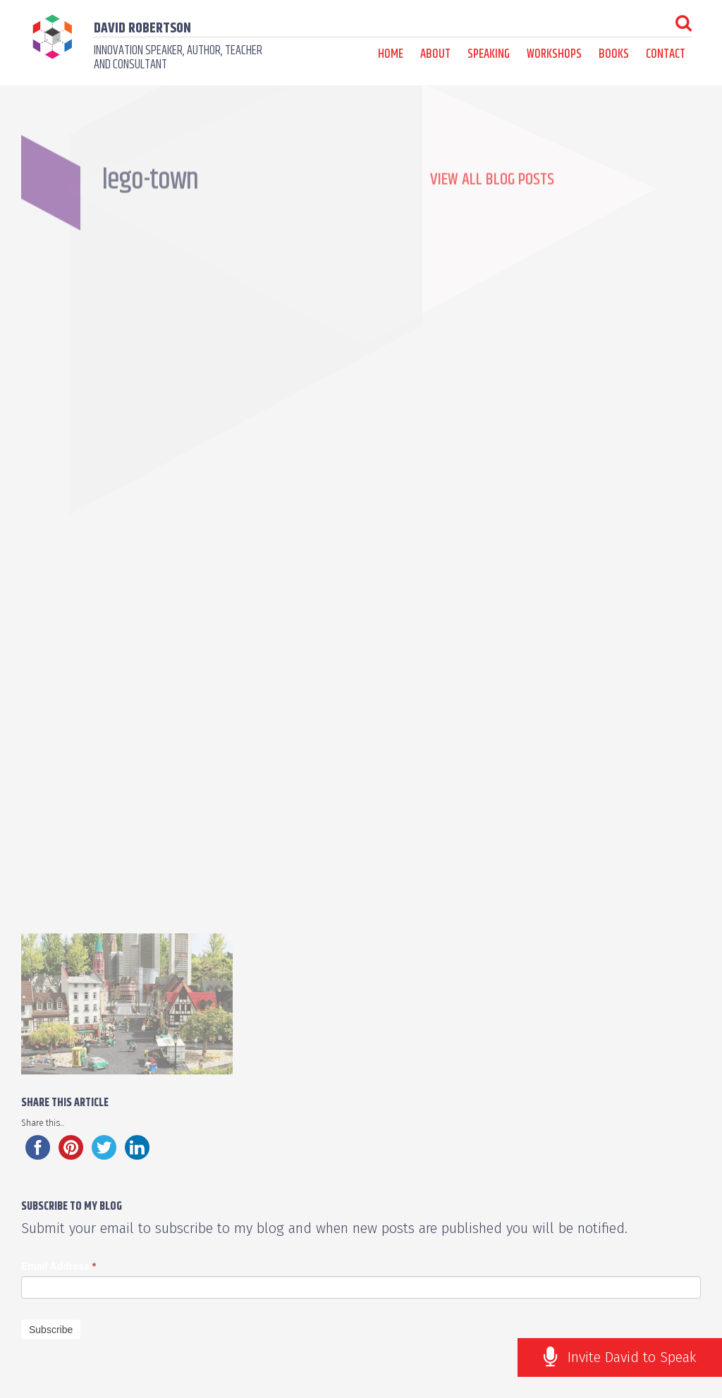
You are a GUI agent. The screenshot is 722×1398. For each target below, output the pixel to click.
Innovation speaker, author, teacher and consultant (178, 58)
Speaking (488, 54)
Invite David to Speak (632, 1357)
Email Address (58, 1266)
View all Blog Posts (492, 205)
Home (390, 54)
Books (614, 54)
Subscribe (51, 1329)
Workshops (554, 54)
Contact (665, 54)
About (435, 54)
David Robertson (142, 28)
